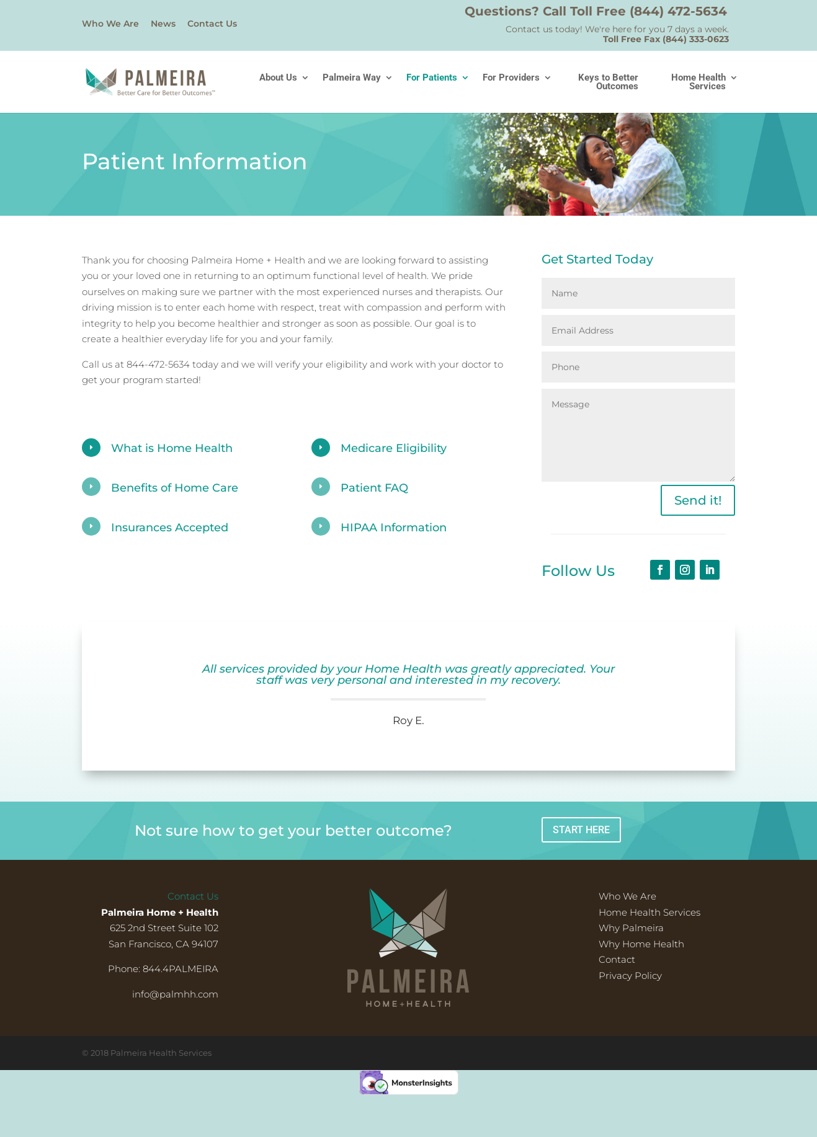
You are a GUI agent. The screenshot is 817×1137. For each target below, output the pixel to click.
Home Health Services (698, 82)
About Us (278, 78)
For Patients (431, 78)
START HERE (581, 830)
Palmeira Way (352, 78)
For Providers (511, 78)
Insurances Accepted (169, 527)
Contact (617, 959)
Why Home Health (641, 944)
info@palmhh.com (175, 994)
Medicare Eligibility (394, 448)
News (163, 24)
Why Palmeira (631, 928)
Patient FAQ (374, 488)
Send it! (697, 500)
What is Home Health (172, 448)
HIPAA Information (394, 527)
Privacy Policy (630, 975)
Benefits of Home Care (174, 488)
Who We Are (110, 24)
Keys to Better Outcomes (608, 82)
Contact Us (212, 24)
